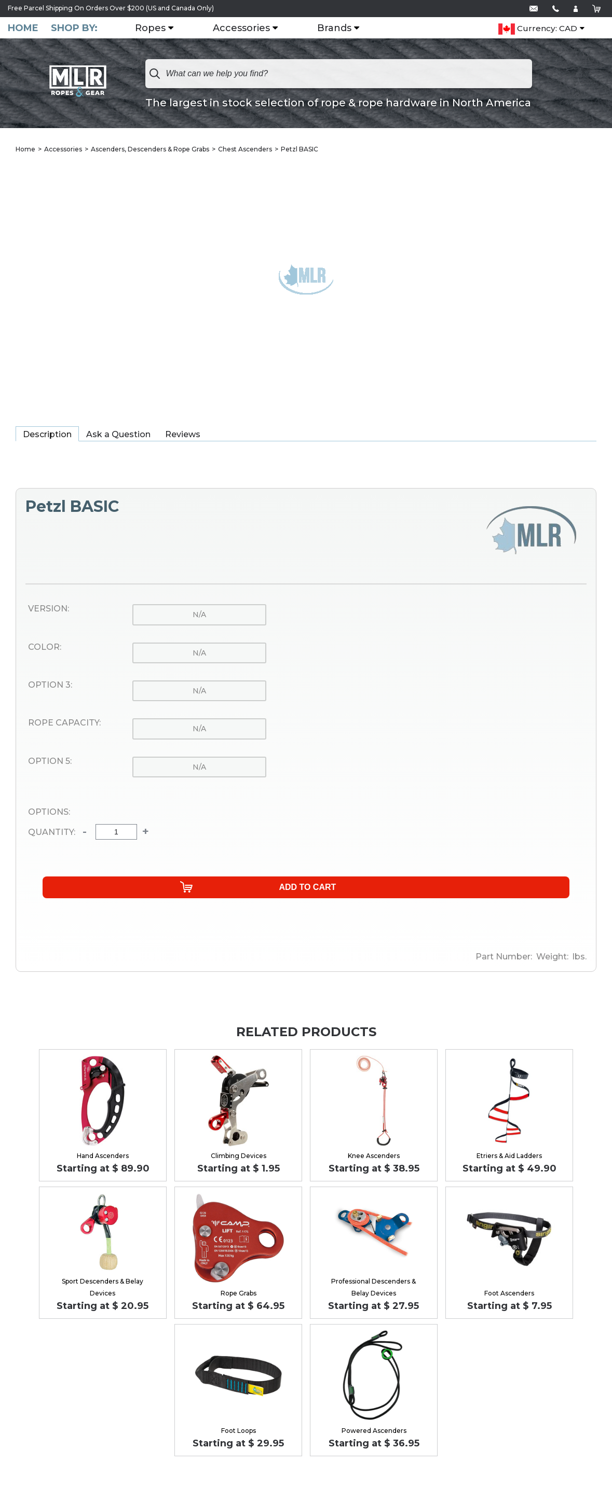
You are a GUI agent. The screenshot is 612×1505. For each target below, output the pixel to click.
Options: (49, 813)
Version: (48, 610)
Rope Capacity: (64, 724)
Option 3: (50, 686)
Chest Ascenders (245, 150)
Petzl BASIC (299, 150)
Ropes (158, 28)
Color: (44, 648)
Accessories (249, 28)
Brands (342, 28)
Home (23, 28)
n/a (199, 615)
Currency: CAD (537, 29)
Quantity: (51, 833)
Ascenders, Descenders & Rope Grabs (150, 150)
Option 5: (50, 762)
